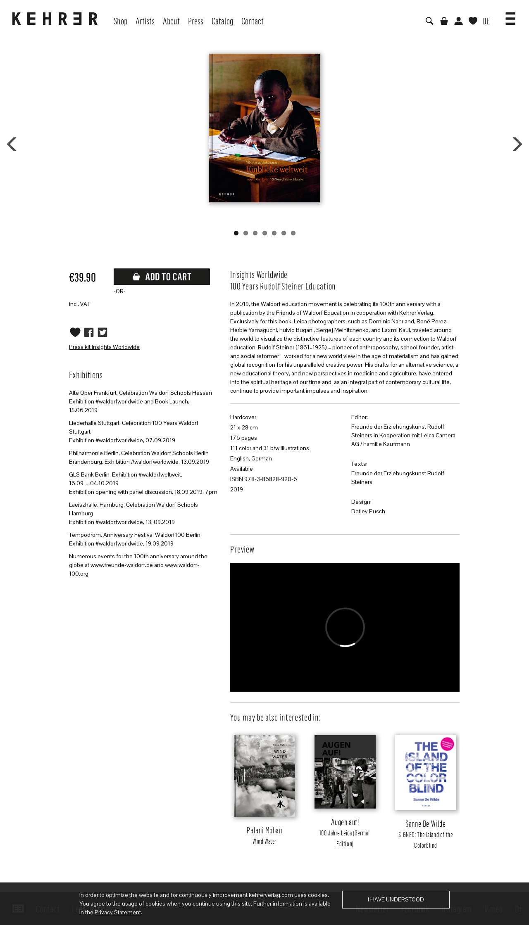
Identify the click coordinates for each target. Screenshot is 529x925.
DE (486, 20)
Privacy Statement (118, 912)
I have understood (396, 899)
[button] (510, 15)
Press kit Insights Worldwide (104, 347)
